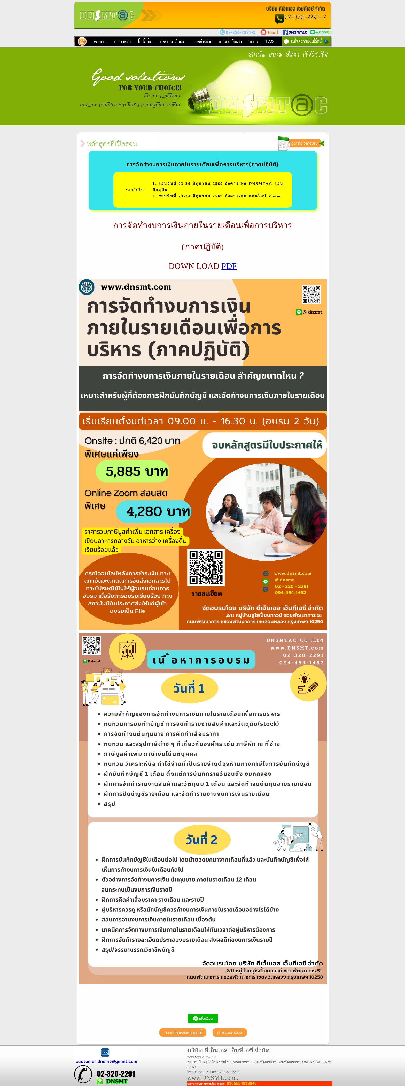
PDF (229, 266)
